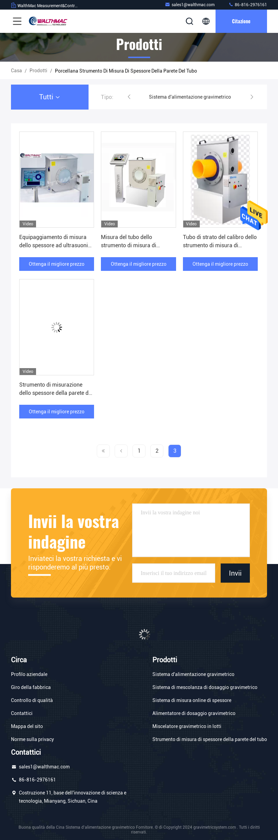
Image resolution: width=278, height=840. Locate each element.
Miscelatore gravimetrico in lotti (186, 726)
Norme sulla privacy (32, 739)
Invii (235, 573)
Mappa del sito (27, 726)
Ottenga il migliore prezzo (56, 264)
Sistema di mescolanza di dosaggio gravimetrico (204, 687)
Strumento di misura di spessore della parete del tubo (209, 739)
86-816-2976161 (247, 4)
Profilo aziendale (29, 674)
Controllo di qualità (32, 700)
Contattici (22, 713)
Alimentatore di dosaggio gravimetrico (193, 713)
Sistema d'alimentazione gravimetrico (190, 97)
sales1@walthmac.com (190, 4)
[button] (129, 97)
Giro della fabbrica (31, 687)
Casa (16, 70)
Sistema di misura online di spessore (191, 700)
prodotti (38, 70)
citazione (241, 21)
